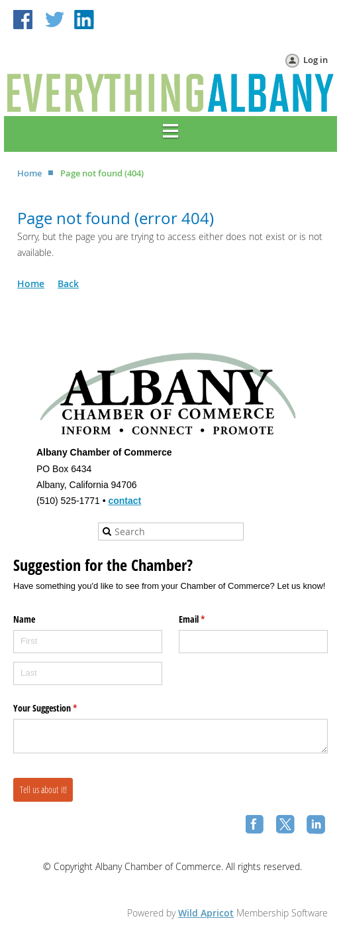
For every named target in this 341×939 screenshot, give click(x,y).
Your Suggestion (60, 708)
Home (29, 173)
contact (124, 500)
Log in (315, 60)
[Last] (87, 673)
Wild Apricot (206, 913)
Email (207, 619)
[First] (87, 641)
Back (68, 283)
